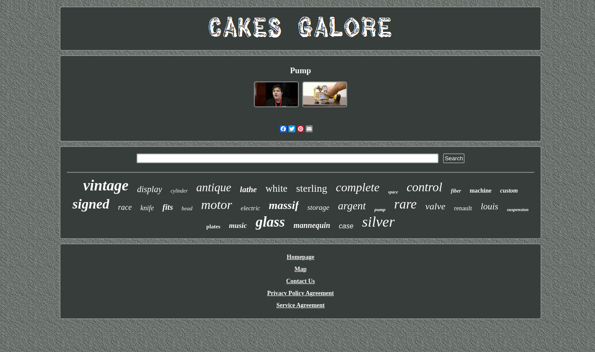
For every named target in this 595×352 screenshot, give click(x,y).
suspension (518, 209)
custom (509, 190)
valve (435, 206)
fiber (456, 191)
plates (213, 226)
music (238, 225)
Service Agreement (300, 305)
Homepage (300, 257)
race (125, 207)
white (277, 188)
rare (405, 204)
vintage (106, 185)
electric (250, 208)
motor (216, 204)
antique (213, 187)
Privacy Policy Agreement (300, 293)
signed (91, 204)
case (346, 226)
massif (283, 205)
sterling (311, 188)
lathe (248, 189)
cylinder (179, 191)
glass (270, 222)
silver (378, 222)
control (425, 187)
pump (380, 209)
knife (147, 208)
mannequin (312, 225)
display (149, 189)
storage (318, 207)
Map (300, 269)
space (393, 192)
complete (358, 187)
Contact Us (300, 281)
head (187, 208)
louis (489, 206)
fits (167, 207)
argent (352, 206)
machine (481, 190)
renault (463, 208)
